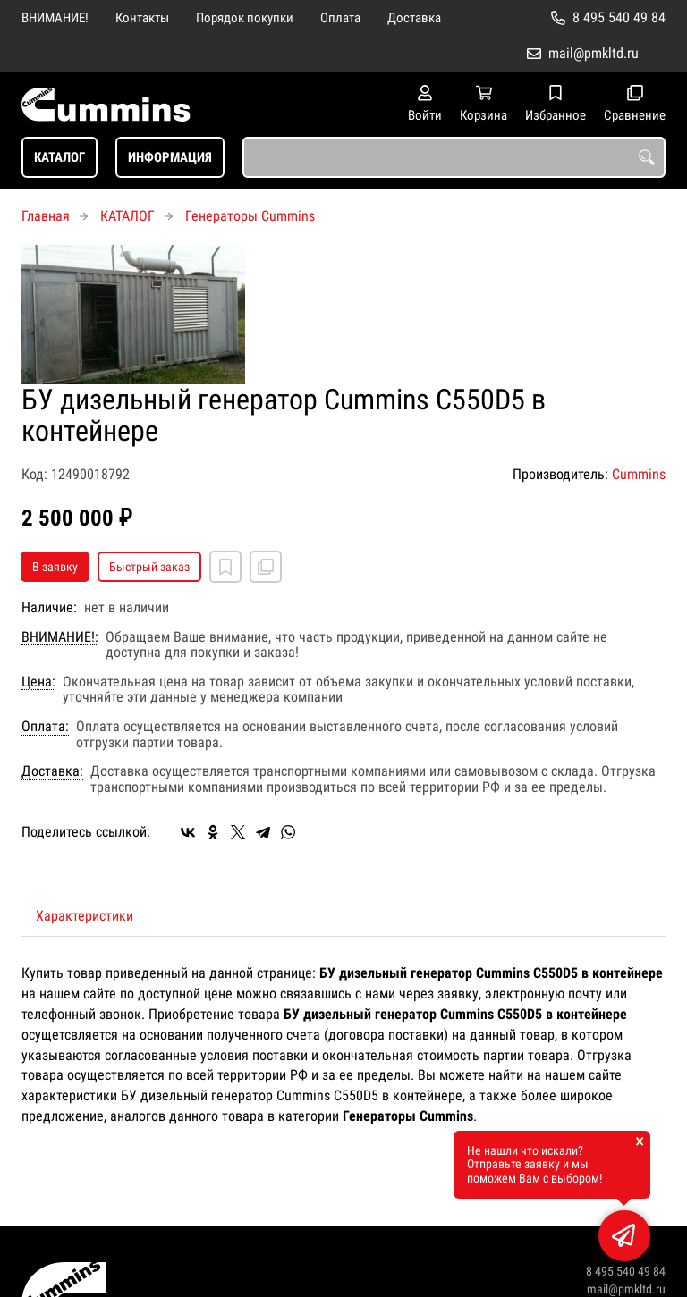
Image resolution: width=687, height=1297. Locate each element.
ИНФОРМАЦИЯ (170, 157)
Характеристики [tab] (84, 915)
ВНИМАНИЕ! (55, 18)
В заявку (55, 567)
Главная (45, 215)
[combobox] (454, 157)
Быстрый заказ (149, 567)
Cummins (639, 474)
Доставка (414, 18)
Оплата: (45, 727)
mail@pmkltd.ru (593, 53)
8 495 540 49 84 (619, 17)
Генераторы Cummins (250, 215)
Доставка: (52, 771)
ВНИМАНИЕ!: (59, 637)
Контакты (142, 18)
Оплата (340, 18)
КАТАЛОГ (59, 157)
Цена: (38, 682)
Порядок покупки (244, 18)
